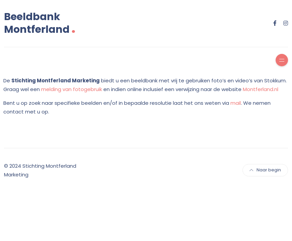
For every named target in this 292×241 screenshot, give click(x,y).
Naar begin (265, 170)
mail (235, 102)
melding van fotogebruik (71, 89)
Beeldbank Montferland (40, 23)
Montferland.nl (260, 89)
